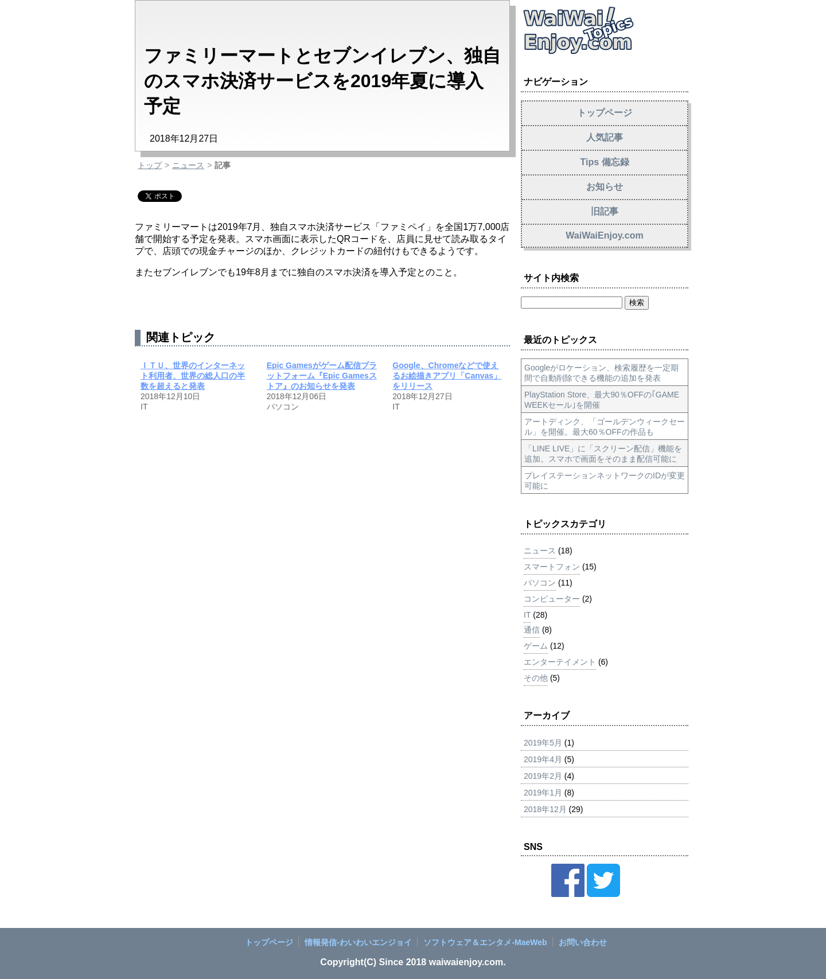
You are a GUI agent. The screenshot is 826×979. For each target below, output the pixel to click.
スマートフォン (552, 566)
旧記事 (604, 211)
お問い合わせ (583, 942)
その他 (536, 677)
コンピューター (552, 598)
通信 (532, 629)
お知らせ (604, 187)
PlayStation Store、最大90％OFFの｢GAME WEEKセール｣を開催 (601, 399)
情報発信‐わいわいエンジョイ (358, 942)
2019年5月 (543, 742)
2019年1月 (543, 792)
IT (527, 614)
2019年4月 (543, 759)
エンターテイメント (560, 661)
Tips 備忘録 (604, 162)
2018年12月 (545, 809)
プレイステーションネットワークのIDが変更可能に (604, 480)
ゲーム (536, 645)
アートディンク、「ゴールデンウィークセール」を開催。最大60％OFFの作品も (604, 426)
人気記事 (604, 137)
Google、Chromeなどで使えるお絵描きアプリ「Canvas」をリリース (446, 376)
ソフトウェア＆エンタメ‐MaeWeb (485, 942)
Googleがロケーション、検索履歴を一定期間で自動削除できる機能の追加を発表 (601, 373)
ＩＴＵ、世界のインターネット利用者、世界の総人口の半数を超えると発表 (193, 376)
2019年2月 (543, 776)
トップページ (604, 113)
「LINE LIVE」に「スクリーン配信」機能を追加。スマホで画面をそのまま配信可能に (603, 453)
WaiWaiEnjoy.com (604, 235)
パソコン (540, 582)
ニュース (188, 165)
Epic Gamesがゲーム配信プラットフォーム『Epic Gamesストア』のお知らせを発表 (322, 376)
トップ (150, 165)
